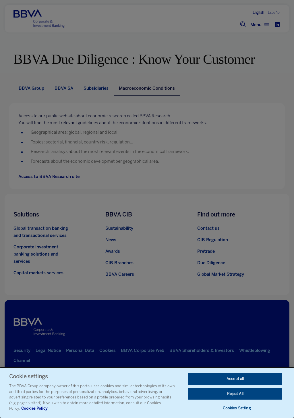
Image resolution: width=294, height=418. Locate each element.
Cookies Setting (237, 408)
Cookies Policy (34, 408)
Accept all (235, 379)
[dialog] (147, 392)
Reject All (235, 394)
